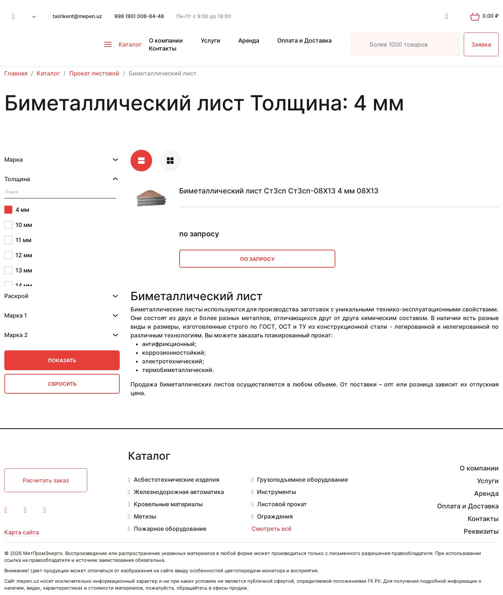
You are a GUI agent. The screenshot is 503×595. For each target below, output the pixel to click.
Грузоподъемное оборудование (302, 479)
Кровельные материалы (168, 504)
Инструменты (276, 491)
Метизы (145, 516)
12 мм (18, 255)
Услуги (210, 40)
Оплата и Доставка (304, 40)
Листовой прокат (282, 504)
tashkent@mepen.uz (77, 16)
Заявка (481, 44)
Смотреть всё (271, 528)
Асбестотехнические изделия (176, 479)
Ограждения (275, 516)
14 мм (18, 285)
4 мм (16, 210)
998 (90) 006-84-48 (139, 16)
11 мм (17, 240)
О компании (166, 40)
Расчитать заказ (46, 480)
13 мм (18, 270)
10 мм (18, 225)
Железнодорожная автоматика (179, 491)
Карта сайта (21, 532)
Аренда (248, 40)
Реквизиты (481, 531)
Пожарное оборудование (170, 528)
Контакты (162, 48)
